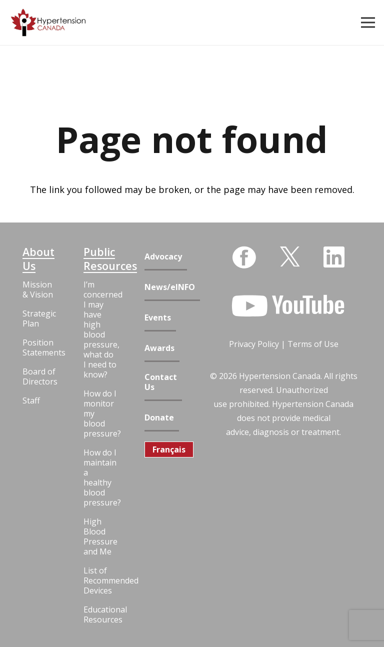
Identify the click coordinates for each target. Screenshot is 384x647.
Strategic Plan (39, 318)
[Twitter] (290, 255)
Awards (159, 348)
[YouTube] (288, 306)
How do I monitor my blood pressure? (101, 413)
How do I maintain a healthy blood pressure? (101, 478)
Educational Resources (101, 614)
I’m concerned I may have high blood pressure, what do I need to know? (101, 330)
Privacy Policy (254, 344)
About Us (38, 259)
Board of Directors (39, 376)
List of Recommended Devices (101, 581)
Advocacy (163, 257)
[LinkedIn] (334, 257)
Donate (159, 417)
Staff (31, 401)
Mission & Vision (37, 290)
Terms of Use (313, 344)
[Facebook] (244, 257)
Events (157, 317)
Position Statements (39, 348)
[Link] (48, 22)
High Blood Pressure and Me (101, 536)
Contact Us (160, 382)
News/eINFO (169, 287)
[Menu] (368, 22)
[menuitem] (169, 450)
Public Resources (101, 259)
